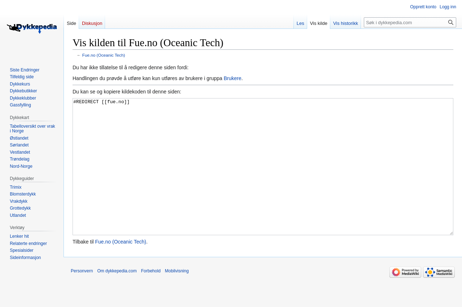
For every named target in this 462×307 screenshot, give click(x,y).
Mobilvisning (177, 298)
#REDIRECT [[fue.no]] (263, 180)
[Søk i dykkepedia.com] (410, 22)
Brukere (232, 78)
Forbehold (151, 298)
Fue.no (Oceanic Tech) (103, 55)
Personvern (82, 298)
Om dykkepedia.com (116, 298)
